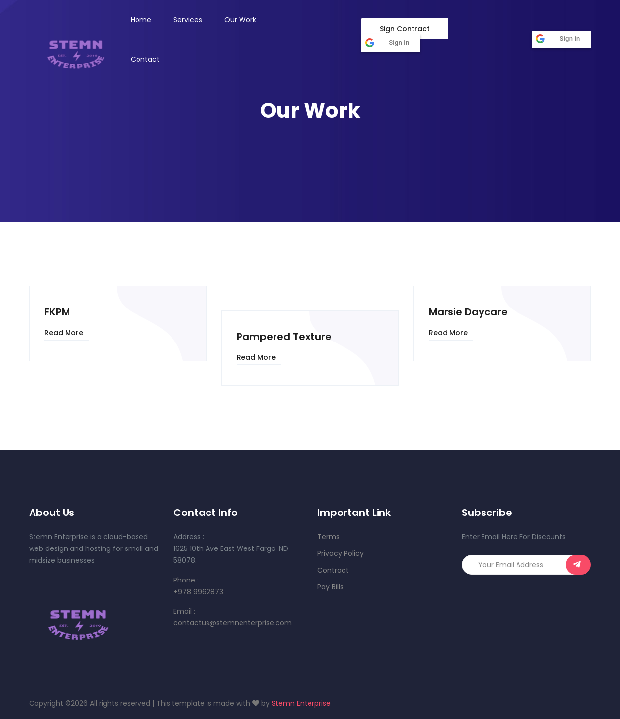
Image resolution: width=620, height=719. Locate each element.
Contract (333, 570)
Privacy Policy (340, 553)
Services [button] (187, 20)
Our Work (240, 20)
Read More (63, 333)
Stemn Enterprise (301, 703)
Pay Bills (330, 587)
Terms (328, 537)
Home (141, 20)
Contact (145, 59)
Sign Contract (405, 29)
